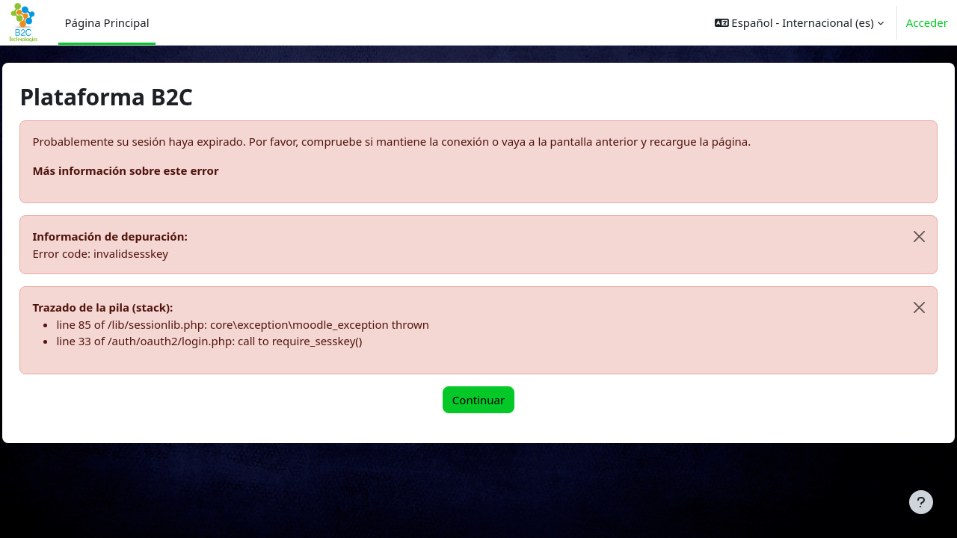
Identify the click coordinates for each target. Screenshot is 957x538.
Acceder (927, 22)
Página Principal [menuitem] (106, 22)
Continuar (478, 399)
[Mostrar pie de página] (921, 502)
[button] (799, 22)
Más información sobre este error (159, 170)
